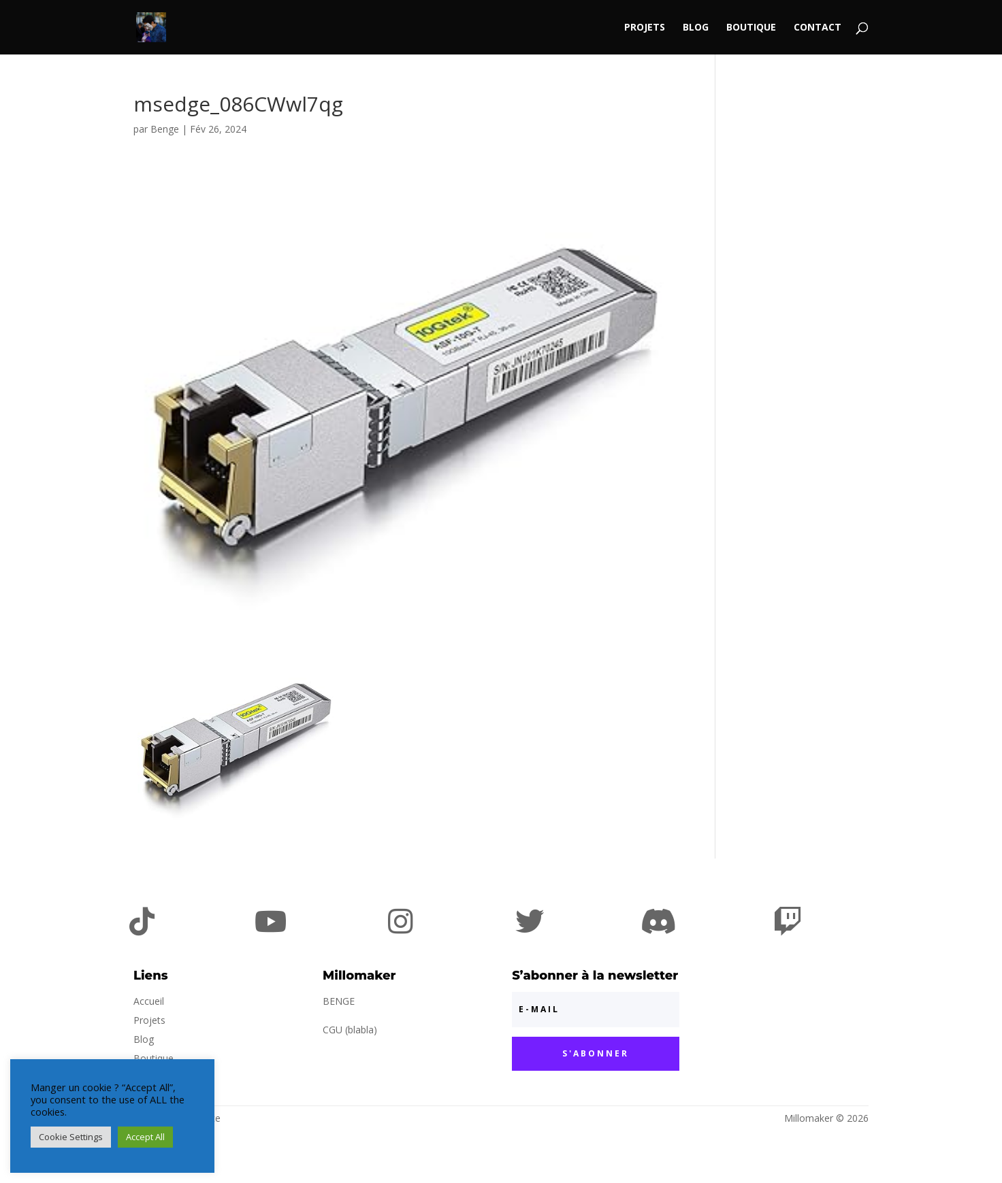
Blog (696, 27)
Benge (164, 128)
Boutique (751, 27)
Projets (644, 27)
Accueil (148, 1001)
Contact (817, 27)
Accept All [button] (145, 1137)
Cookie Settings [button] (71, 1137)
